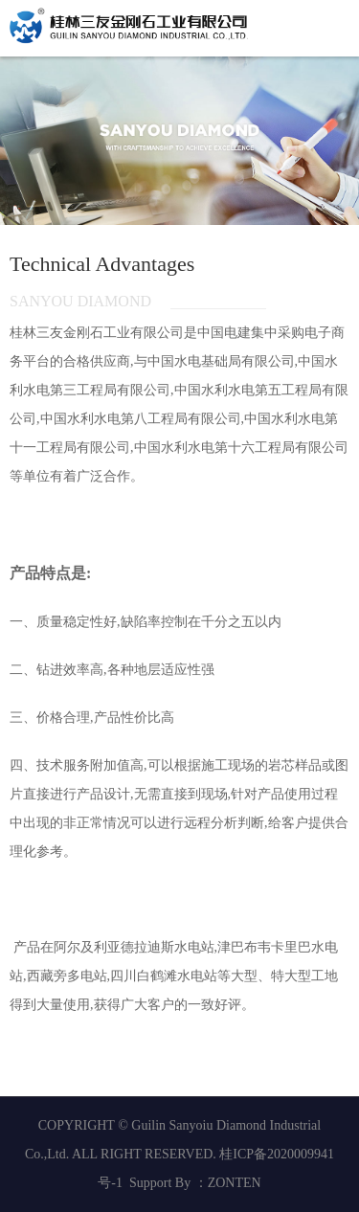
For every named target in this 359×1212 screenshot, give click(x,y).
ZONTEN (234, 1183)
